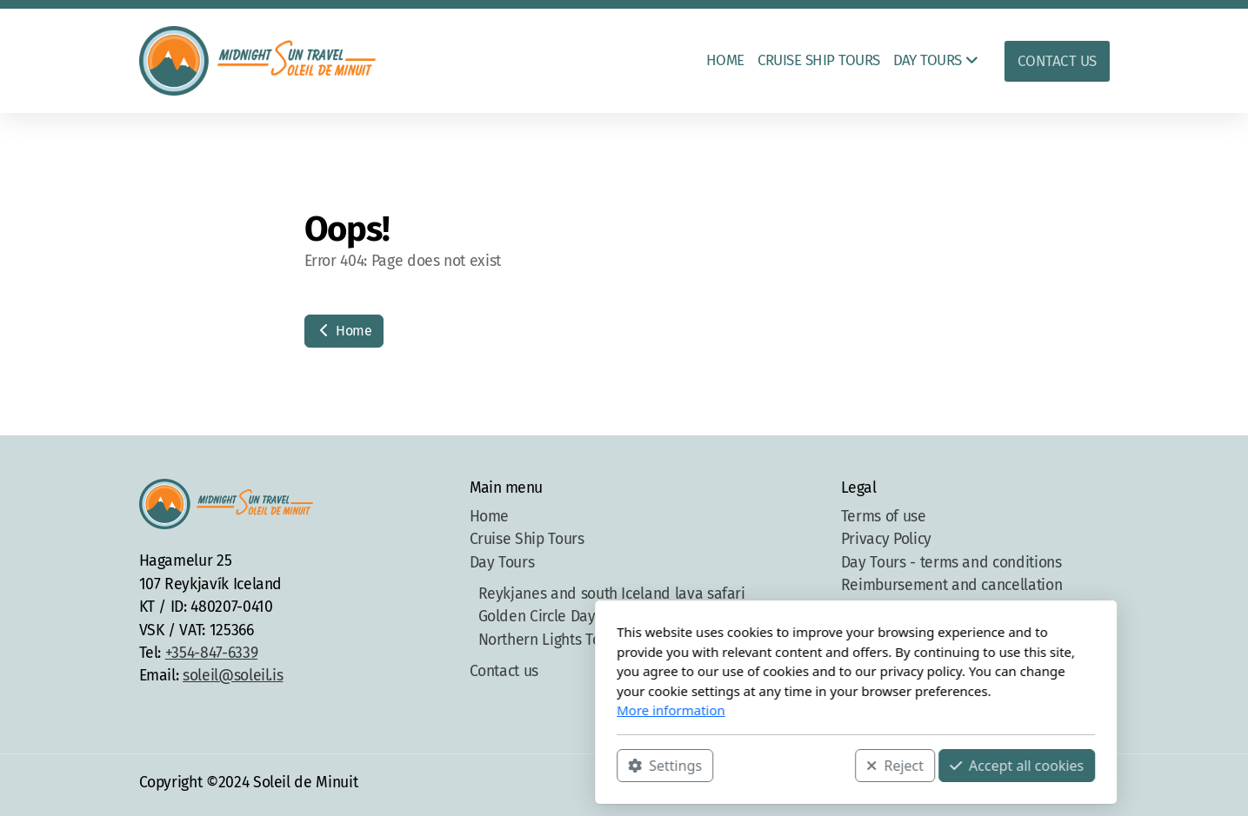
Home (344, 330)
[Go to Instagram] (1044, 785)
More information (439, 710)
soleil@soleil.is (233, 676)
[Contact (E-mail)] (1097, 785)
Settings (434, 764)
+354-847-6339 (211, 653)
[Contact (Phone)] (1071, 785)
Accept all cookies (784, 764)
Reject (663, 764)
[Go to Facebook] (1018, 785)
